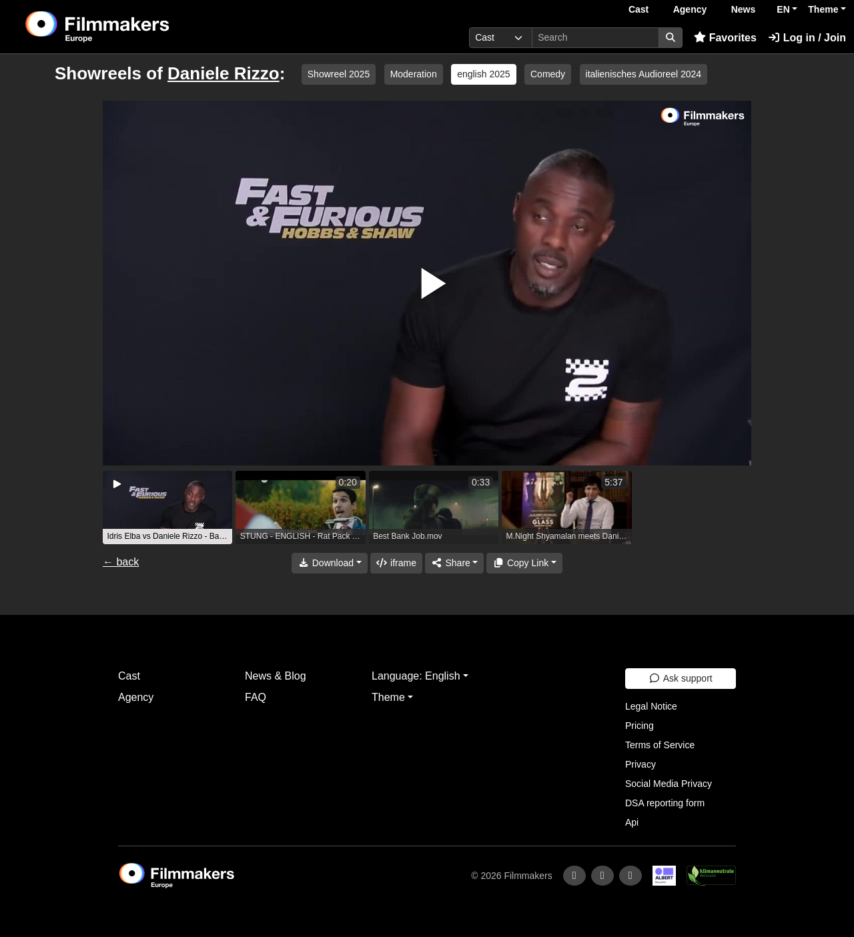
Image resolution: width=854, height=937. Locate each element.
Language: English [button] (416, 676)
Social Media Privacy (668, 783)
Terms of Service (660, 745)
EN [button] (783, 9)
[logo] (130, 26)
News (743, 9)
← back (121, 562)
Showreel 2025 (339, 74)
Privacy (640, 764)
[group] (167, 507)
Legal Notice (651, 706)
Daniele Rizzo (223, 73)
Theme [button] (823, 9)
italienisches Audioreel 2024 (644, 74)
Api (631, 822)
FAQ (255, 697)
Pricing (639, 725)
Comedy (547, 74)
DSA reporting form (665, 803)
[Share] (454, 563)
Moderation (413, 74)
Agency (690, 9)
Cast (638, 9)
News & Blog (275, 676)
